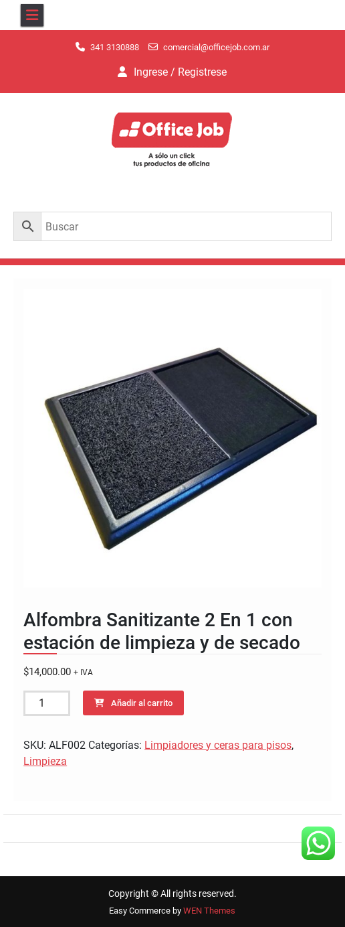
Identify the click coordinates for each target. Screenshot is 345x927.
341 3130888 (114, 47)
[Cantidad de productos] (46, 703)
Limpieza (45, 761)
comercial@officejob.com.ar (216, 47)
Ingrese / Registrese (180, 72)
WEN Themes (209, 911)
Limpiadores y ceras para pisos (218, 745)
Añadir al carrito (141, 703)
